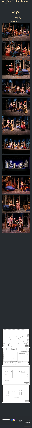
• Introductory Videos (21, 421)
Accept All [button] (30, 426)
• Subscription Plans (21, 420)
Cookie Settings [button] (26, 426)
